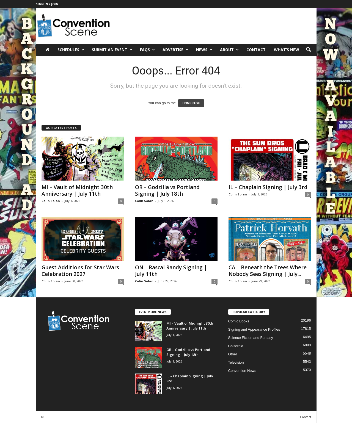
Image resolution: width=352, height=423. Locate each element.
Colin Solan (51, 201)
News (204, 50)
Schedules (70, 50)
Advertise (175, 50)
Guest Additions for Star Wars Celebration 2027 (80, 271)
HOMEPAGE (191, 103)
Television (236, 362)
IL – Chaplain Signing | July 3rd (268, 187)
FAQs (147, 50)
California (235, 346)
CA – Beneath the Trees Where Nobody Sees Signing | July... (268, 271)
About (229, 50)
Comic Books (238, 321)
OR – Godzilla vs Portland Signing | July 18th (167, 190)
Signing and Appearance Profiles (254, 329)
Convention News (242, 371)
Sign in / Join (47, 4)
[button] (308, 50)
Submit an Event (112, 50)
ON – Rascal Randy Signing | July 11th (171, 271)
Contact (256, 49)
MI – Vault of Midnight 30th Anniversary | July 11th (77, 190)
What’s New (286, 49)
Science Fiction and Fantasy (250, 338)
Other (232, 354)
